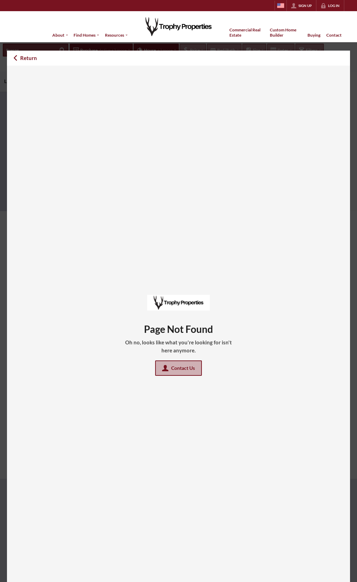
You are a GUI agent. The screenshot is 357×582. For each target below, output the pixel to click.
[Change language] (281, 5)
